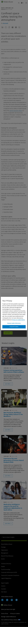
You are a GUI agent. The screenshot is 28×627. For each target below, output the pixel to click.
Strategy (3, 547)
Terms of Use (4, 613)
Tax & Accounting (5, 569)
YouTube (16, 600)
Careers (3, 586)
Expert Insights (8, 537)
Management (4, 553)
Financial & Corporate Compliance (10, 575)
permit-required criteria (16, 110)
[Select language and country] (22, 2)
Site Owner (4, 592)
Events (3, 559)
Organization (4, 550)
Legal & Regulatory (6, 578)
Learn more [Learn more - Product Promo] (7, 332)
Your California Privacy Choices (9, 619)
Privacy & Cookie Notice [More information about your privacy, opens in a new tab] (18, 320)
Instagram (7, 600)
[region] (14, 313)
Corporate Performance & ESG (9, 572)
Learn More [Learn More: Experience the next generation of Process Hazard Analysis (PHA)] (7, 475)
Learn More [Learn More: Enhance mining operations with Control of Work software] (7, 384)
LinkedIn (12, 600)
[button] (2, 27)
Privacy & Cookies (15, 613)
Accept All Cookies (14, 326)
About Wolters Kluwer (6, 544)
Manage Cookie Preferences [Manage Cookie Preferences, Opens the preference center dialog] (14, 323)
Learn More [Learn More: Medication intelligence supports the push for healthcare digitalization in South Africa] (7, 523)
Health (3, 566)
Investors (3, 589)
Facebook (2, 600)
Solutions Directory (6, 563)
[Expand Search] (18, 2)
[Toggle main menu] (26, 2)
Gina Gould (5, 23)
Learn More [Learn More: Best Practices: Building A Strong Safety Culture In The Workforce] (7, 429)
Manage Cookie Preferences (8, 616)
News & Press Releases (7, 556)
